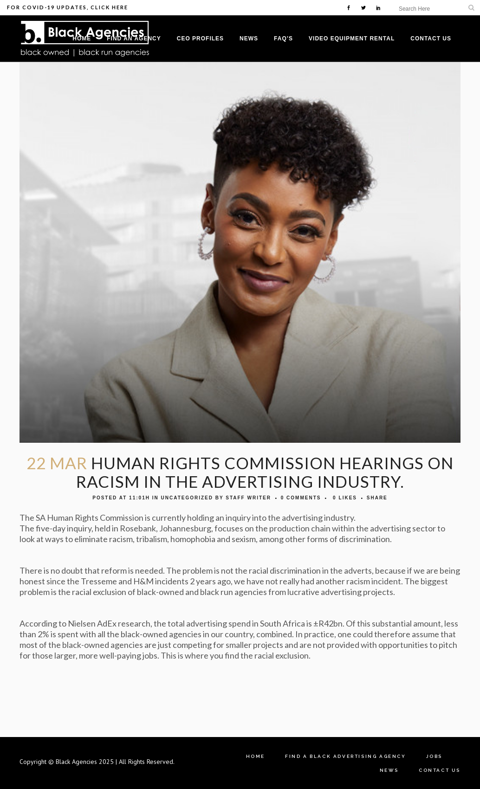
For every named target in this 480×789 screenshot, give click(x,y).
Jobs (434, 756)
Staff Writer (248, 497)
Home (255, 756)
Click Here (109, 7)
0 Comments (301, 497)
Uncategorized (187, 497)
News (389, 770)
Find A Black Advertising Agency (345, 756)
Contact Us (440, 770)
